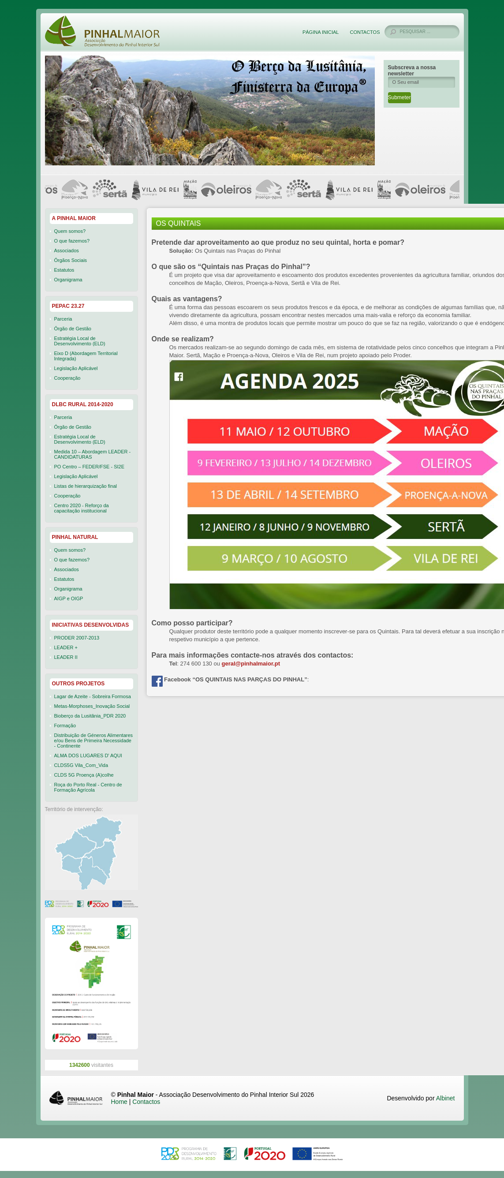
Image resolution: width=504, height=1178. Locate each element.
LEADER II (66, 657)
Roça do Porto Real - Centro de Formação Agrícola (88, 787)
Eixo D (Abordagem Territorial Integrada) (86, 356)
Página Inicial (320, 32)
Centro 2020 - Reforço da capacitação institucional (81, 508)
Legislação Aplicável (76, 368)
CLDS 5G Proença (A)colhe (84, 775)
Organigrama (68, 279)
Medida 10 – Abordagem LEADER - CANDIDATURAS (92, 454)
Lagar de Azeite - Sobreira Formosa (92, 696)
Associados (66, 250)
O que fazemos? (72, 240)
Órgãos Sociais (70, 260)
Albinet (445, 1098)
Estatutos (64, 270)
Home (119, 1101)
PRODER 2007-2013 (77, 637)
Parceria (63, 319)
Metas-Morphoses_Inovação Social (92, 706)
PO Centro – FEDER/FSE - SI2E (89, 466)
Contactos (365, 32)
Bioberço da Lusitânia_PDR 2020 (90, 715)
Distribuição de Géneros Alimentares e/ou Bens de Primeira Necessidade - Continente (93, 740)
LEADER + (66, 647)
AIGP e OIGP (68, 598)
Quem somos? (70, 231)
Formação (65, 725)
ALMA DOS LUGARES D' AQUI (88, 755)
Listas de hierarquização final (85, 486)
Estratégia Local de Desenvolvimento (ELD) (79, 341)
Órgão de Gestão (72, 328)
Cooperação (67, 378)
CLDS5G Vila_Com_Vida (81, 765)
